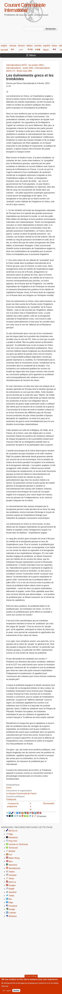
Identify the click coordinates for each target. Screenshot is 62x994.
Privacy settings (31, 977)
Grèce (9, 788)
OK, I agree (7, 991)
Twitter (11, 896)
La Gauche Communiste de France (21, 794)
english (4, 46)
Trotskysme (11, 799)
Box (10, 899)
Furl (10, 855)
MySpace (13, 916)
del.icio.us (13, 831)
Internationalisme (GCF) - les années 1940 (24, 65)
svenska (37, 46)
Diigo (11, 902)
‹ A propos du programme (13, 804)
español (46, 46)
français (12, 46)
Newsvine (13, 865)
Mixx (11, 861)
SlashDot (13, 892)
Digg (11, 834)
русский (4, 50)
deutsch (21, 46)
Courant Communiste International (24, 7)
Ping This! (13, 841)
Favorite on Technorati (18, 844)
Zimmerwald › (49, 803)
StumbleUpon (14, 868)
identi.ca (12, 882)
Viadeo (12, 872)
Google (12, 909)
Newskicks (13, 837)
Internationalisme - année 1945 (19, 68)
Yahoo (11, 879)
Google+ (12, 885)
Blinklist (12, 851)
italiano (30, 46)
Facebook (13, 906)
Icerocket (13, 875)
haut (30, 806)
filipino (46, 50)
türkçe (54, 46)
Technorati (13, 848)
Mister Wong (14, 858)
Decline (16, 991)
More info (5, 987)
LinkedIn (12, 913)
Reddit (11, 889)
